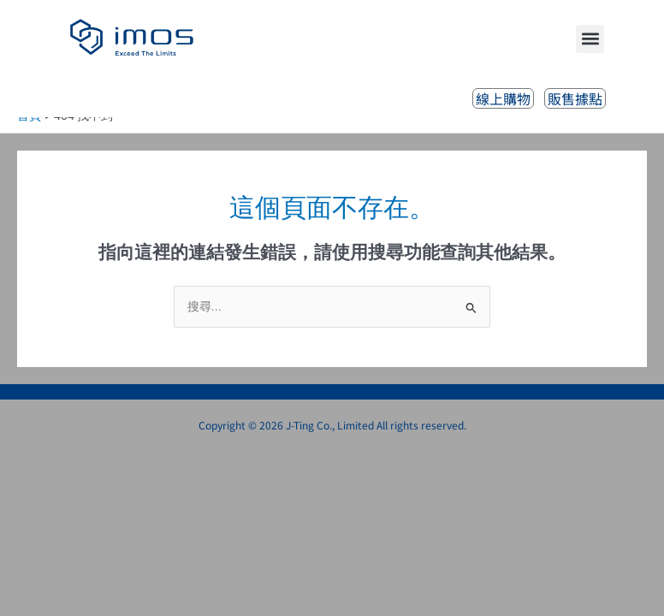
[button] (590, 39)
